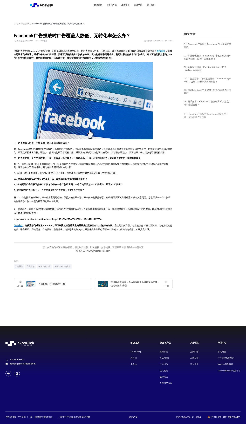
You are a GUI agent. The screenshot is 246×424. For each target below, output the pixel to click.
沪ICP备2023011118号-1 (188, 417)
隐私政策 (133, 417)
